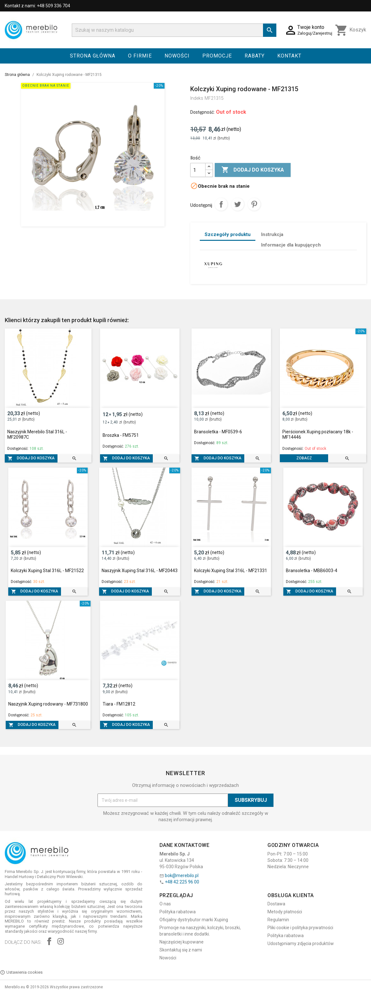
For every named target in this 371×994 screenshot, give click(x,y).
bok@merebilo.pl (182, 875)
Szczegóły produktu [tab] (228, 234)
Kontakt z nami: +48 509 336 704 (37, 5)
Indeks (196, 98)
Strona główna (92, 56)
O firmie (140, 56)
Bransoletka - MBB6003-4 (311, 570)
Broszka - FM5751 (121, 435)
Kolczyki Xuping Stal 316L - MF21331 (230, 570)
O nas (165, 903)
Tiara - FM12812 (119, 704)
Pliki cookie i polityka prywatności (300, 927)
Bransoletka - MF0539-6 (218, 431)
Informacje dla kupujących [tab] (291, 245)
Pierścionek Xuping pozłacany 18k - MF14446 (317, 434)
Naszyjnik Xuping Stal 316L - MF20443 (140, 570)
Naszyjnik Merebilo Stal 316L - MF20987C (37, 434)
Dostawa (276, 903)
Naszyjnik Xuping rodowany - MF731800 (48, 704)
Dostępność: (202, 112)
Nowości (177, 56)
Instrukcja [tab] (272, 234)
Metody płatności (284, 911)
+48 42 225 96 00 (182, 881)
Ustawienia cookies (21, 972)
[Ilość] (198, 170)
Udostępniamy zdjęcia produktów (300, 943)
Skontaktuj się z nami (180, 949)
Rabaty (255, 56)
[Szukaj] (174, 30)
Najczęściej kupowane (181, 941)
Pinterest (254, 204)
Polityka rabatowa (177, 911)
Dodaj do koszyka (252, 170)
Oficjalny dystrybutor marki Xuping (193, 919)
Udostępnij (221, 204)
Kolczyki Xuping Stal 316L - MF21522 (47, 570)
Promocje (217, 56)
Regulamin (278, 919)
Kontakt (289, 56)
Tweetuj (237, 204)
